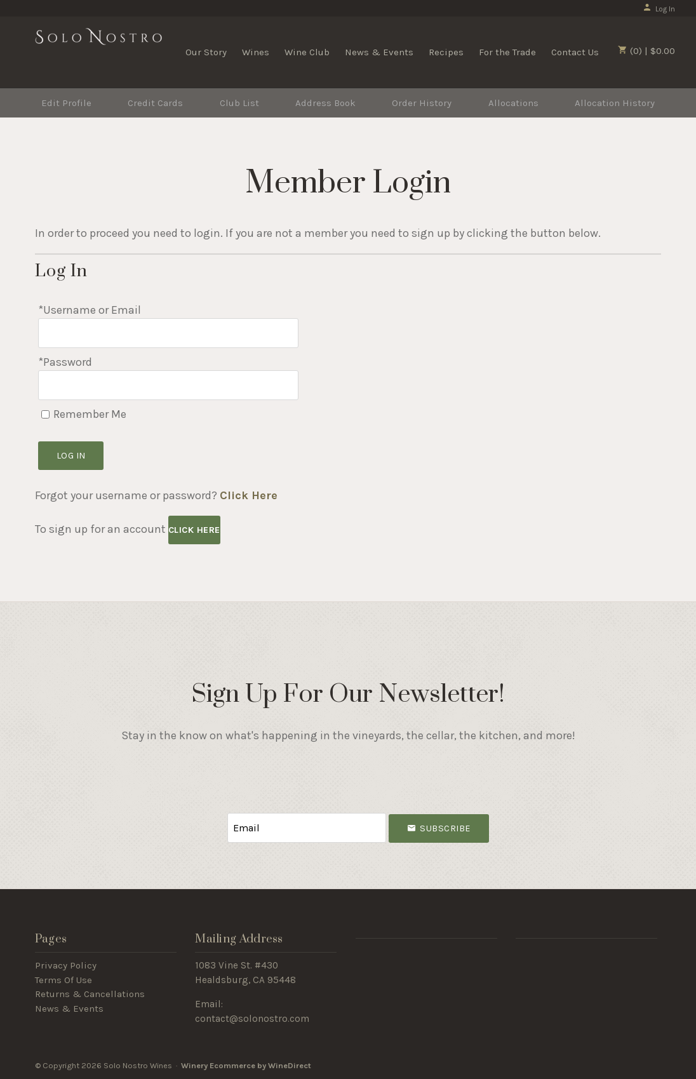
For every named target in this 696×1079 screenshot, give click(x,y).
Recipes (446, 52)
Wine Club (307, 52)
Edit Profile (66, 103)
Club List (239, 103)
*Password (65, 362)
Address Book (325, 103)
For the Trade (507, 52)
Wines (255, 52)
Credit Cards (155, 103)
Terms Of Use (63, 980)
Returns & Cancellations (90, 994)
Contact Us (575, 52)
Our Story (206, 52)
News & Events (379, 52)
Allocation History (615, 103)
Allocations (513, 103)
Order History (422, 103)
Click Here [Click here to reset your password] (249, 495)
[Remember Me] (45, 414)
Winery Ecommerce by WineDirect (246, 1065)
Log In (659, 8)
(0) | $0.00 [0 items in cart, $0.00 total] (646, 51)
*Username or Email (89, 310)
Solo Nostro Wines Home (98, 50)
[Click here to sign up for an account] (194, 530)
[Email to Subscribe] (306, 828)
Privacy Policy (66, 965)
